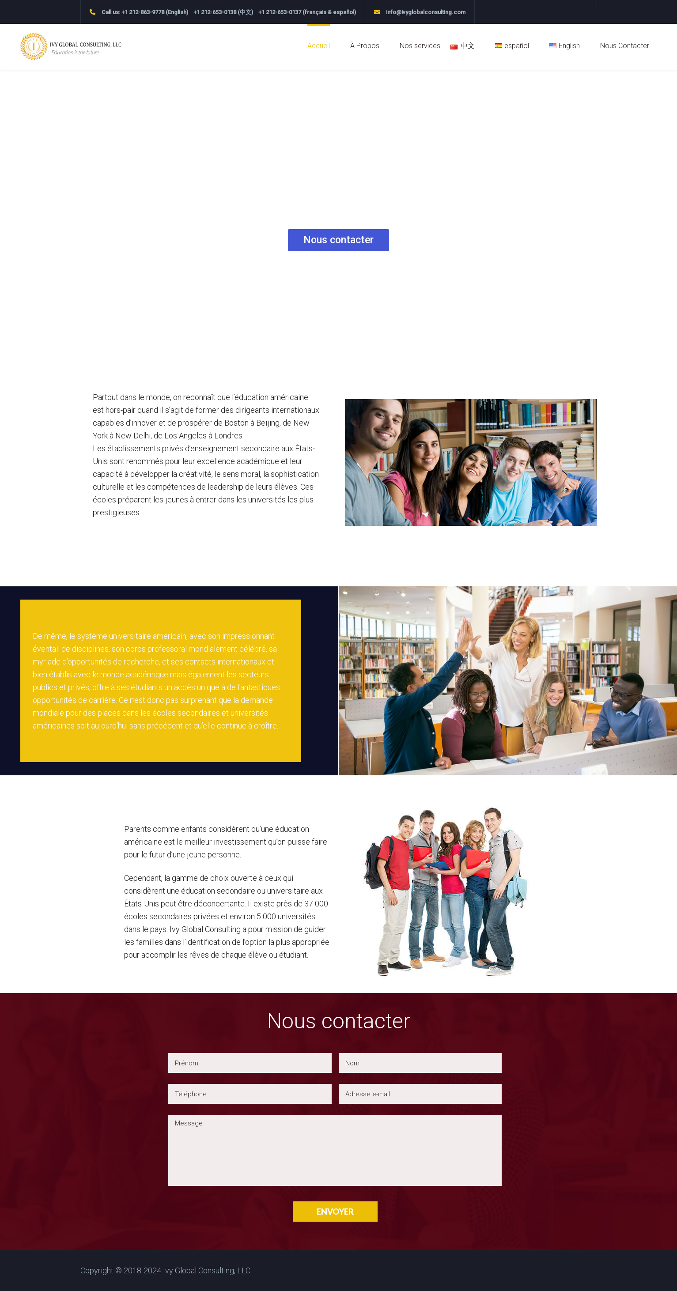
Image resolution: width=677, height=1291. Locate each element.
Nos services (420, 46)
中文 (468, 46)
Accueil (318, 46)
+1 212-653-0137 (279, 12)
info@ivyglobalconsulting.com (425, 12)
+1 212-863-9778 (142, 12)
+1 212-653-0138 (214, 12)
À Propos (364, 46)
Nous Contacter (624, 46)
